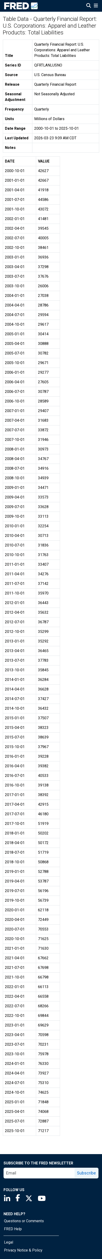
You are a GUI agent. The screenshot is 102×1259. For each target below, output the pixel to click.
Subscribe (86, 1172)
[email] (39, 1173)
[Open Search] (88, 6)
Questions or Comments (24, 1221)
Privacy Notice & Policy (23, 1250)
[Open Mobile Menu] (96, 6)
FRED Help (13, 1229)
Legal (8, 1242)
